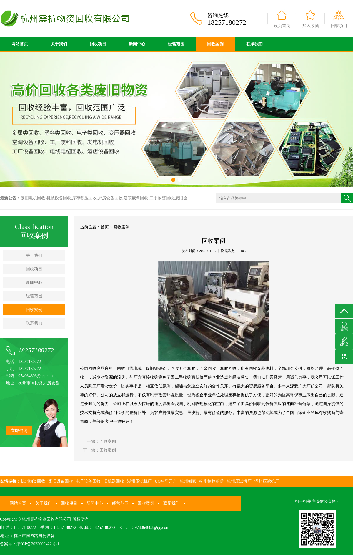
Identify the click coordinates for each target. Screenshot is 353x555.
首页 (105, 227)
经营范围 (176, 44)
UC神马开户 (166, 481)
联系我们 (254, 44)
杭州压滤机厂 (239, 481)
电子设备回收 (88, 481)
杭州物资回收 (33, 481)
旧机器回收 (114, 481)
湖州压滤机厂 (139, 481)
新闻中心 (137, 44)
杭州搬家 (188, 481)
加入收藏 (310, 26)
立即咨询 (19, 430)
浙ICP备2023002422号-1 (37, 544)
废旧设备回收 (60, 481)
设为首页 (282, 26)
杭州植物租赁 (211, 481)
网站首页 (19, 44)
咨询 (344, 326)
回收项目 (339, 26)
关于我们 (59, 44)
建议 (344, 342)
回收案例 (215, 44)
